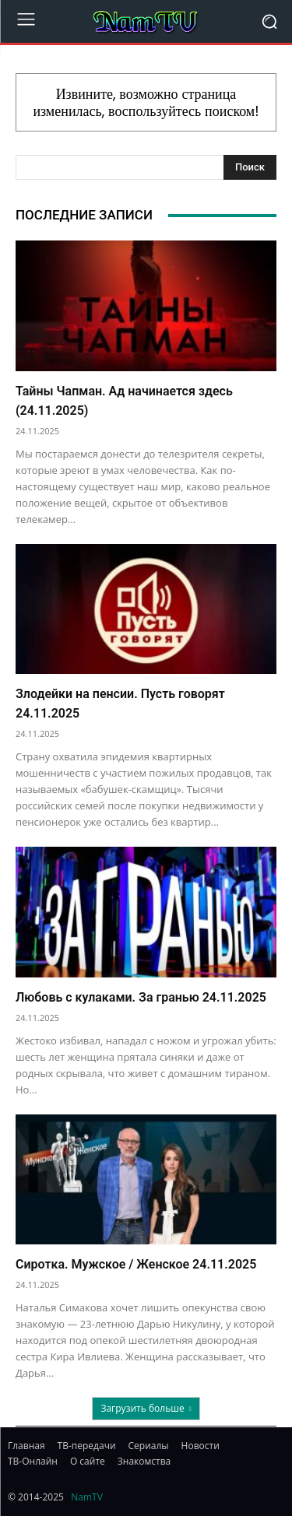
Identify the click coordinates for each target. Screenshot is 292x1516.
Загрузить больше (145, 1408)
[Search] (249, 167)
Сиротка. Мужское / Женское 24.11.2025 (136, 1264)
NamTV (87, 1497)
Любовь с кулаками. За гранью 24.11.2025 (141, 997)
